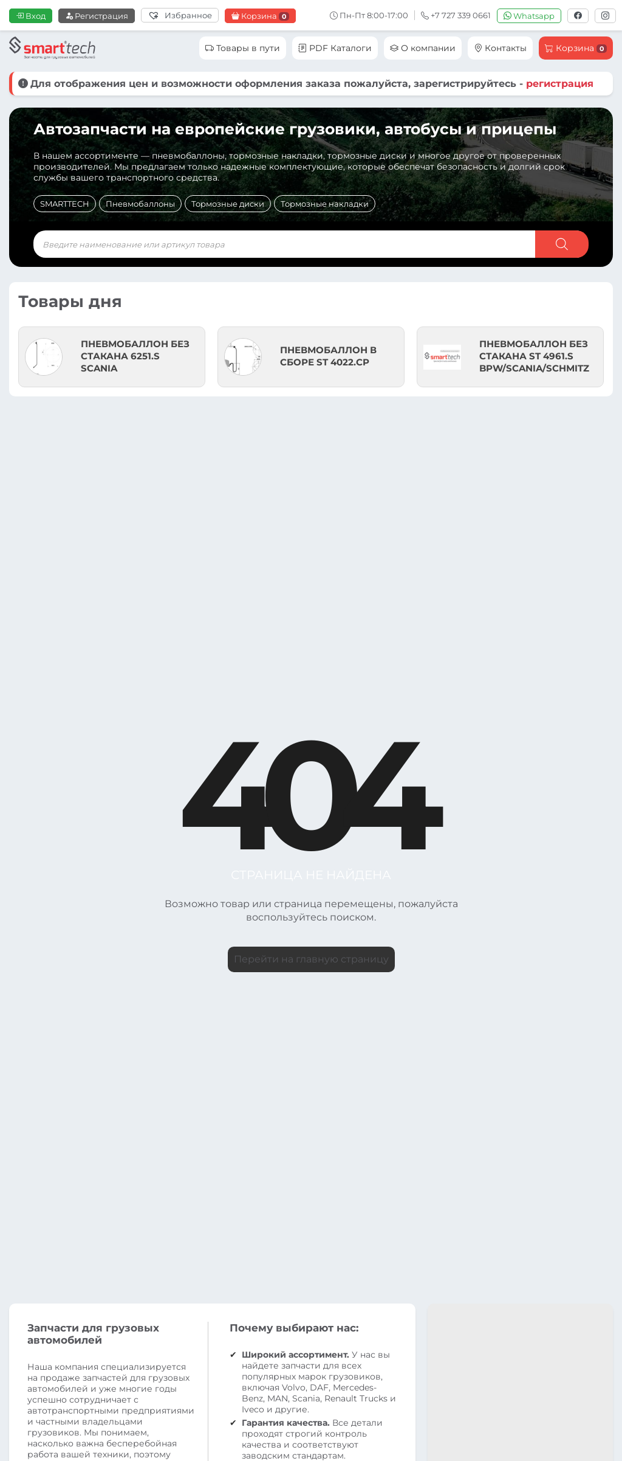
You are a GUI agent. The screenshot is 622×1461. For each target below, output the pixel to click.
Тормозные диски (227, 204)
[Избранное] (180, 15)
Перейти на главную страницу (311, 959)
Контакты (500, 48)
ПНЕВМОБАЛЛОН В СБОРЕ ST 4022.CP (328, 356)
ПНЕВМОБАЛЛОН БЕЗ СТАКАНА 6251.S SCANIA (135, 356)
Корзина (260, 16)
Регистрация (96, 16)
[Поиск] (562, 244)
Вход (31, 16)
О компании (423, 48)
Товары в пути (242, 48)
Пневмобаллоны (140, 204)
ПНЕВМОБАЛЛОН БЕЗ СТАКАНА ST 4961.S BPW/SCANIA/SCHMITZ (534, 356)
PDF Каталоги (335, 48)
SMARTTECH (64, 204)
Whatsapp (529, 16)
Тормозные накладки (325, 204)
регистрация (559, 83)
